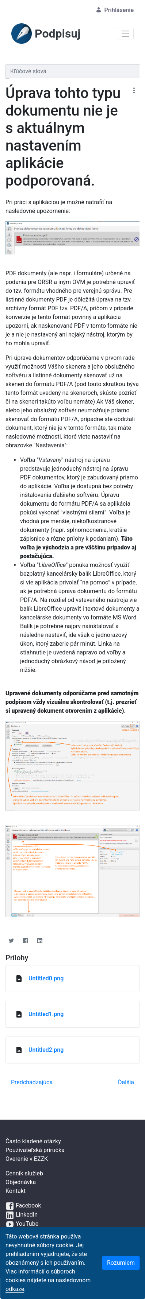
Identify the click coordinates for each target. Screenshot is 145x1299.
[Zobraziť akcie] (134, 90)
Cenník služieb (24, 1173)
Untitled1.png (46, 1014)
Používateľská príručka (35, 1150)
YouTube (21, 1223)
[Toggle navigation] (125, 33)
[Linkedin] (39, 940)
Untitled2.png (46, 1049)
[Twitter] (11, 940)
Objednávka (20, 1182)
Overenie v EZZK (26, 1158)
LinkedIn (21, 1214)
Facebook (23, 1205)
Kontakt (15, 1190)
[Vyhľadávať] (72, 71)
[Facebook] (25, 940)
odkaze (14, 1289)
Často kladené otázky (33, 1141)
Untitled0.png (46, 978)
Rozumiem (121, 1262)
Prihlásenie (115, 10)
